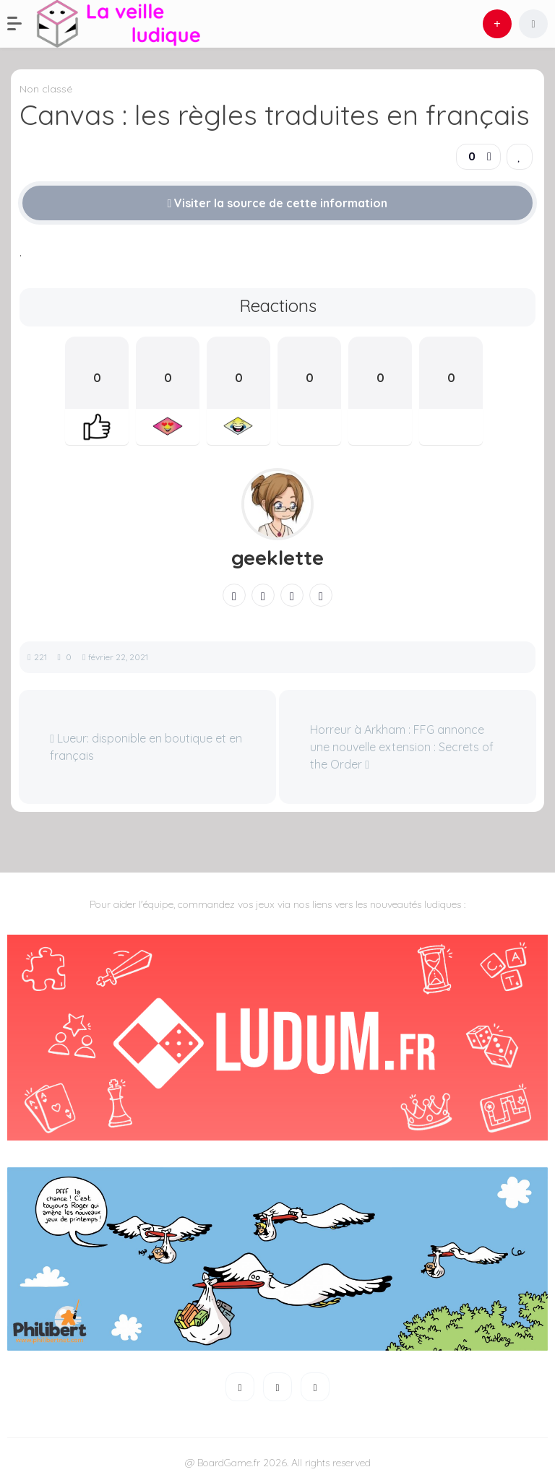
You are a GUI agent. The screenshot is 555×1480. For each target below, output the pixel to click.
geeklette (277, 557)
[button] (21, 23)
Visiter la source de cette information (278, 203)
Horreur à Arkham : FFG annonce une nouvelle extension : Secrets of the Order (402, 746)
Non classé (46, 88)
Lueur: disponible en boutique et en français (146, 747)
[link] (520, 157)
